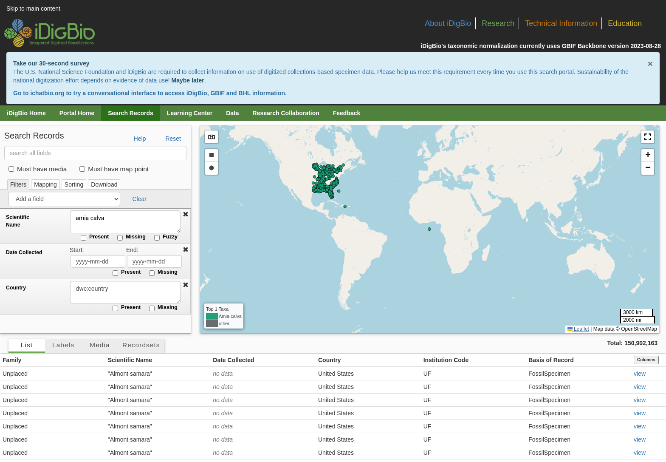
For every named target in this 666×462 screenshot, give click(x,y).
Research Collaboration (286, 113)
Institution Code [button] (446, 360)
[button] (186, 214)
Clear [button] (139, 199)
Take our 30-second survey (51, 63)
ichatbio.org (47, 93)
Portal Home (76, 113)
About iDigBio (448, 23)
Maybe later (188, 80)
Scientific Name (17, 221)
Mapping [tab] (45, 184)
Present (95, 237)
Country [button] (329, 360)
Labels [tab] (63, 345)
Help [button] (140, 138)
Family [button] (12, 360)
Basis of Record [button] (551, 360)
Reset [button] (173, 138)
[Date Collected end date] (154, 261)
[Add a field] (64, 199)
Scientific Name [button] (130, 360)
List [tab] (27, 345)
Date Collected (24, 252)
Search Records (130, 113)
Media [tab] (100, 345)
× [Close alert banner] (650, 63)
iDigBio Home (26, 113)
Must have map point (114, 169)
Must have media (37, 169)
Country (16, 288)
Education (625, 23)
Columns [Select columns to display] (646, 359)
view (640, 373)
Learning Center (189, 113)
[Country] (125, 292)
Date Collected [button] (233, 360)
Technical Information (561, 23)
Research (498, 23)
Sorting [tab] (74, 184)
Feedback (347, 113)
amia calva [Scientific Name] (125, 221)
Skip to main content (33, 8)
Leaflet (578, 329)
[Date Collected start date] (98, 261)
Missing (131, 237)
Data (232, 113)
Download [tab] (104, 184)
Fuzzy (166, 237)
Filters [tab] (18, 184)
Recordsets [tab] (141, 345)
